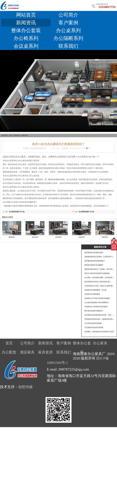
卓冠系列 (58, 237)
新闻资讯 (26, 22)
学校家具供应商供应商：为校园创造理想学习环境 (99, 319)
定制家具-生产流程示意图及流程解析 (97, 298)
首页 (10, 135)
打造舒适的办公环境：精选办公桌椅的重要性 (99, 286)
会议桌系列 (26, 46)
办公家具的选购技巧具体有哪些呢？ (96, 302)
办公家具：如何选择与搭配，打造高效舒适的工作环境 (99, 277)
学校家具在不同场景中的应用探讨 (96, 307)
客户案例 (68, 22)
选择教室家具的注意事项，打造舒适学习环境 (99, 257)
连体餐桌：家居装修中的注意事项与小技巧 (99, 332)
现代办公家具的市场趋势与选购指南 (96, 273)
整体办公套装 (26, 30)
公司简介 (68, 15)
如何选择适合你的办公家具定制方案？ (97, 282)
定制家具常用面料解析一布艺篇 (95, 290)
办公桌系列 (68, 30)
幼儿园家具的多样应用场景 (93, 327)
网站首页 (26, 15)
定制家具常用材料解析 (92, 294)
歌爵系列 (105, 237)
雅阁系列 (12, 237)
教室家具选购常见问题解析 (93, 265)
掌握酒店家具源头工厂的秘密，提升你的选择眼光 (99, 269)
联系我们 (68, 46)
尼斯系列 (82, 237)
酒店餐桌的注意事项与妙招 (93, 252)
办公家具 (100, 343)
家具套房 (45, 352)
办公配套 (9, 352)
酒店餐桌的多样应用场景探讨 (94, 261)
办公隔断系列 (68, 38)
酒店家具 (27, 352)
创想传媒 (25, 387)
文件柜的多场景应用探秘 (93, 323)
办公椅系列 (26, 38)
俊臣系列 (35, 237)
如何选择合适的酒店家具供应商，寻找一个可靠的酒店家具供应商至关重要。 (99, 315)
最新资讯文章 (100, 247)
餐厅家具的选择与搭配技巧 (93, 311)
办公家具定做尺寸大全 (86, 212)
